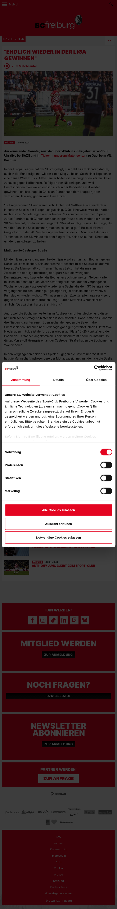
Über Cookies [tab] (96, 380)
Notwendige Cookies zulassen (58, 537)
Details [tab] (58, 380)
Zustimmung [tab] (20, 380)
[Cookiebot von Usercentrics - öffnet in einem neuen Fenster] (94, 368)
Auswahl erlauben (58, 523)
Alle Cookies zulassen (58, 510)
